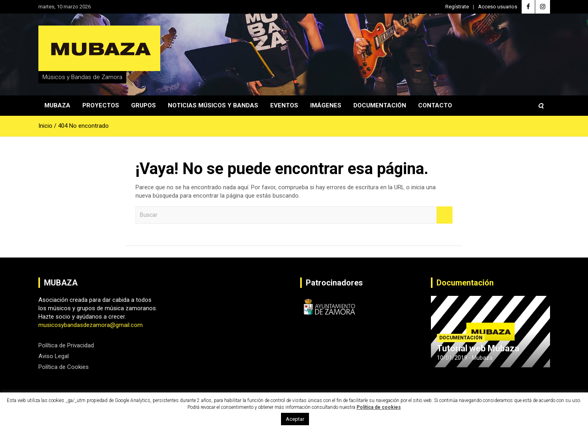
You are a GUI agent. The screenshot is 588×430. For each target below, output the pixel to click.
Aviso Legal (53, 356)
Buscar (444, 215)
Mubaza (57, 105)
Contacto (435, 105)
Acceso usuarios (497, 7)
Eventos (284, 105)
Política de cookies (379, 407)
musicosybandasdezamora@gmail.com (90, 325)
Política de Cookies (63, 367)
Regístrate (457, 7)
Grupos (143, 105)
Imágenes (325, 105)
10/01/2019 (452, 358)
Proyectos (100, 105)
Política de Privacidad (66, 345)
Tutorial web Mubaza (478, 348)
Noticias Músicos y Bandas (213, 105)
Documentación (379, 105)
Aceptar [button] (295, 419)
